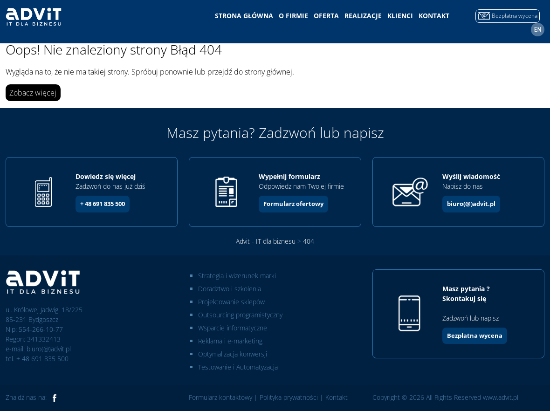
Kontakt (434, 15)
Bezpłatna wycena (474, 335)
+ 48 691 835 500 (102, 203)
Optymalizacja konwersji (232, 353)
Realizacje (363, 15)
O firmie (293, 15)
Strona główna (244, 15)
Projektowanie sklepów (231, 301)
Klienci (400, 15)
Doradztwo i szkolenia (229, 288)
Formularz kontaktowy (220, 397)
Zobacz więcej (32, 93)
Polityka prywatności (289, 397)
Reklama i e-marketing (230, 340)
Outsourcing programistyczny (240, 314)
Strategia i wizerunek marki (237, 275)
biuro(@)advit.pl (471, 203)
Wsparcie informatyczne (232, 327)
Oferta (326, 15)
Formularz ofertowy (293, 203)
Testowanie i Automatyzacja (238, 367)
